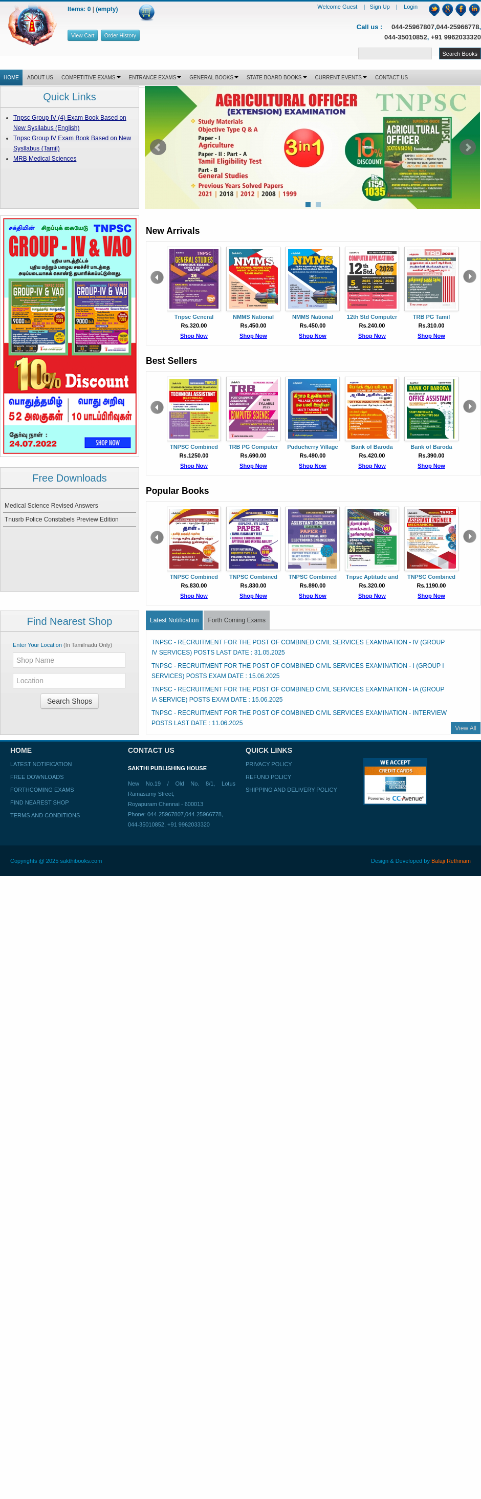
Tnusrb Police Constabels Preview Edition (62, 519)
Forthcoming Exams (42, 790)
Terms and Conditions (45, 815)
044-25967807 (412, 27)
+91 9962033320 (456, 37)
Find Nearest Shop (39, 802)
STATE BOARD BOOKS (277, 77)
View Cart (82, 35)
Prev (158, 147)
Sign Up (380, 7)
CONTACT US (391, 77)
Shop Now (194, 336)
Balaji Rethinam (451, 861)
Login (411, 7)
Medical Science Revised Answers (51, 505)
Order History (120, 35)
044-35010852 (405, 37)
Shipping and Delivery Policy (291, 790)
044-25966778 (457, 27)
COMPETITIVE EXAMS (91, 77)
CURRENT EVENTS (341, 77)
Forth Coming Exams (237, 620)
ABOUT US (40, 77)
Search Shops (69, 701)
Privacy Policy (269, 764)
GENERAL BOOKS (213, 77)
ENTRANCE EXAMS (155, 77)
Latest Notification (174, 620)
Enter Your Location (62, 645)
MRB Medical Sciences (44, 158)
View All (465, 728)
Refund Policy (268, 777)
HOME (11, 77)
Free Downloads (37, 777)
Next (468, 147)
